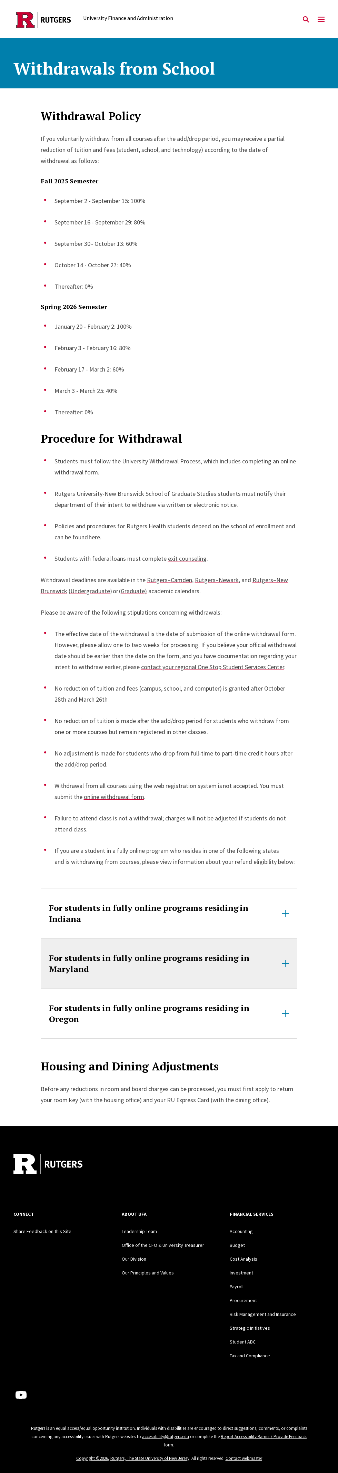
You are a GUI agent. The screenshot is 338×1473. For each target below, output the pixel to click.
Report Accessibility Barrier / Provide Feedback (264, 1437)
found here (86, 537)
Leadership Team (139, 1231)
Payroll (236, 1286)
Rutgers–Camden (169, 580)
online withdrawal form (114, 797)
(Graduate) (133, 591)
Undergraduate (90, 591)
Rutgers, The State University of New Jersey (149, 1458)
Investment (241, 1273)
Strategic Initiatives (250, 1328)
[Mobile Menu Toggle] (321, 19)
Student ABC (243, 1342)
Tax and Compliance (250, 1355)
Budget (237, 1245)
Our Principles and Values (148, 1273)
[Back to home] (59, 1165)
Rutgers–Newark (217, 580)
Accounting (241, 1231)
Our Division (134, 1259)
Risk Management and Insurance (263, 1314)
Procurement (243, 1300)
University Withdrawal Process (161, 461)
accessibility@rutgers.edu (165, 1437)
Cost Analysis (243, 1259)
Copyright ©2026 (92, 1458)
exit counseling (187, 558)
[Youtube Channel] (21, 1395)
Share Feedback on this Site (42, 1231)
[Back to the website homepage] (43, 20)
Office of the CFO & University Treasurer (163, 1245)
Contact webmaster (244, 1458)
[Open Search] (306, 19)
